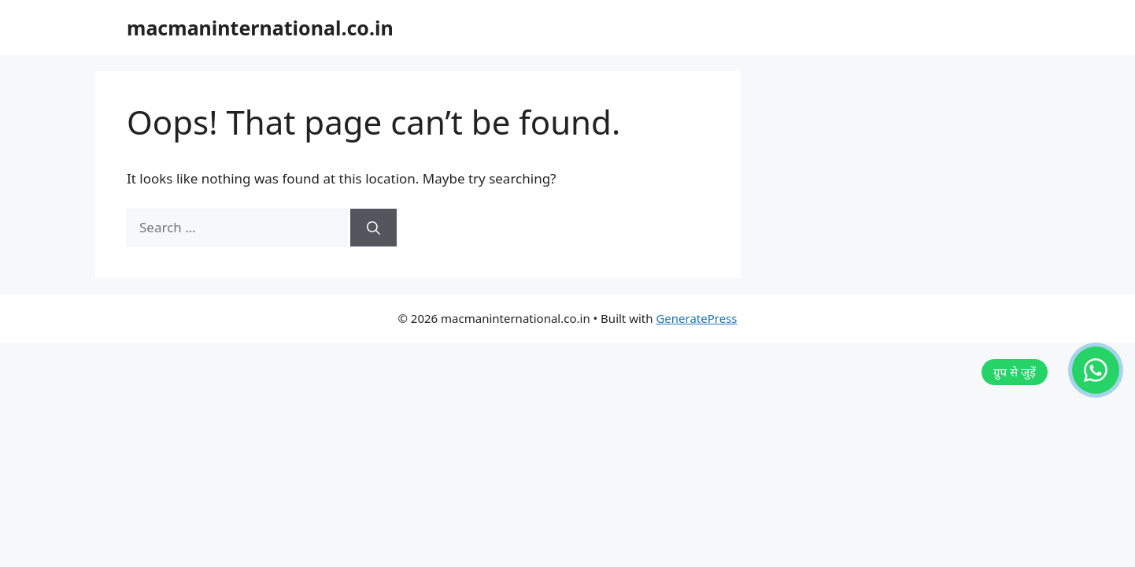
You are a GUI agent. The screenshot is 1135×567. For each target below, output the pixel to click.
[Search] (373, 227)
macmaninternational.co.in (260, 27)
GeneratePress (696, 318)
